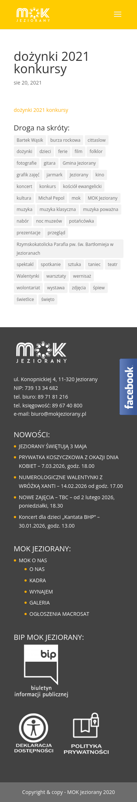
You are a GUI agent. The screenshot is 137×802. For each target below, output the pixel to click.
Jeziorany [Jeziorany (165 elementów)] (79, 175)
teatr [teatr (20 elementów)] (113, 264)
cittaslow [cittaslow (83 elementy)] (97, 140)
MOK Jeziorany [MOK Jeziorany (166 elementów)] (102, 198)
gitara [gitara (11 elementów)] (50, 163)
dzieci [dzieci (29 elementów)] (45, 151)
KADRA (38, 580)
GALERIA (40, 602)
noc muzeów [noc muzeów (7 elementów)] (49, 221)
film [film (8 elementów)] (78, 151)
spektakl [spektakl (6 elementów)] (25, 264)
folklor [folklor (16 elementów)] (96, 151)
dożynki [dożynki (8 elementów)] (25, 151)
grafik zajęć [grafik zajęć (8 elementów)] (28, 175)
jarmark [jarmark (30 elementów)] (55, 175)
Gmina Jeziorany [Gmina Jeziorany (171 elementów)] (79, 163)
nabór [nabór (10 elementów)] (23, 221)
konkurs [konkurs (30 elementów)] (47, 186)
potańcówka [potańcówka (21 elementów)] (81, 221)
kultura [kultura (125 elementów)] (24, 198)
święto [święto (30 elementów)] (47, 299)
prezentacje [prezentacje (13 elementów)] (29, 233)
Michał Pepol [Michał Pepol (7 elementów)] (51, 198)
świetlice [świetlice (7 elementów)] (25, 299)
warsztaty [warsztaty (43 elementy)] (56, 276)
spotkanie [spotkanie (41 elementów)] (51, 264)
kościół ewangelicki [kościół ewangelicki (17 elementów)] (82, 186)
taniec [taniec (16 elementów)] (94, 264)
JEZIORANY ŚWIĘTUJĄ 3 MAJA (53, 446)
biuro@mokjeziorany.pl (58, 413)
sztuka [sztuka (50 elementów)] (74, 264)
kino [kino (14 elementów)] (99, 175)
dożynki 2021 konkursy (41, 109)
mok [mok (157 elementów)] (76, 198)
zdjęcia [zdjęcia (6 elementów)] (79, 288)
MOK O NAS (33, 560)
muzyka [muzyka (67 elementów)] (25, 209)
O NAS (37, 569)
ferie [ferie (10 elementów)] (62, 151)
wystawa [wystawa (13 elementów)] (56, 288)
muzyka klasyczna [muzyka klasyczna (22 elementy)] (57, 209)
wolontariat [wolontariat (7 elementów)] (28, 288)
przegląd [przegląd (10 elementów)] (56, 233)
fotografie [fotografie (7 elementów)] (27, 163)
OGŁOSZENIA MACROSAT (60, 613)
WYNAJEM (41, 591)
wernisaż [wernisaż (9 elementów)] (82, 276)
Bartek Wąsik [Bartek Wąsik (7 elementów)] (30, 140)
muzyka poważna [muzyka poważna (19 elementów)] (100, 209)
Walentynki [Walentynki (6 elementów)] (28, 276)
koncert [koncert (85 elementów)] (25, 186)
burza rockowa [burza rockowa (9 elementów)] (65, 140)
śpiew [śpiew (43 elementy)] (99, 288)
